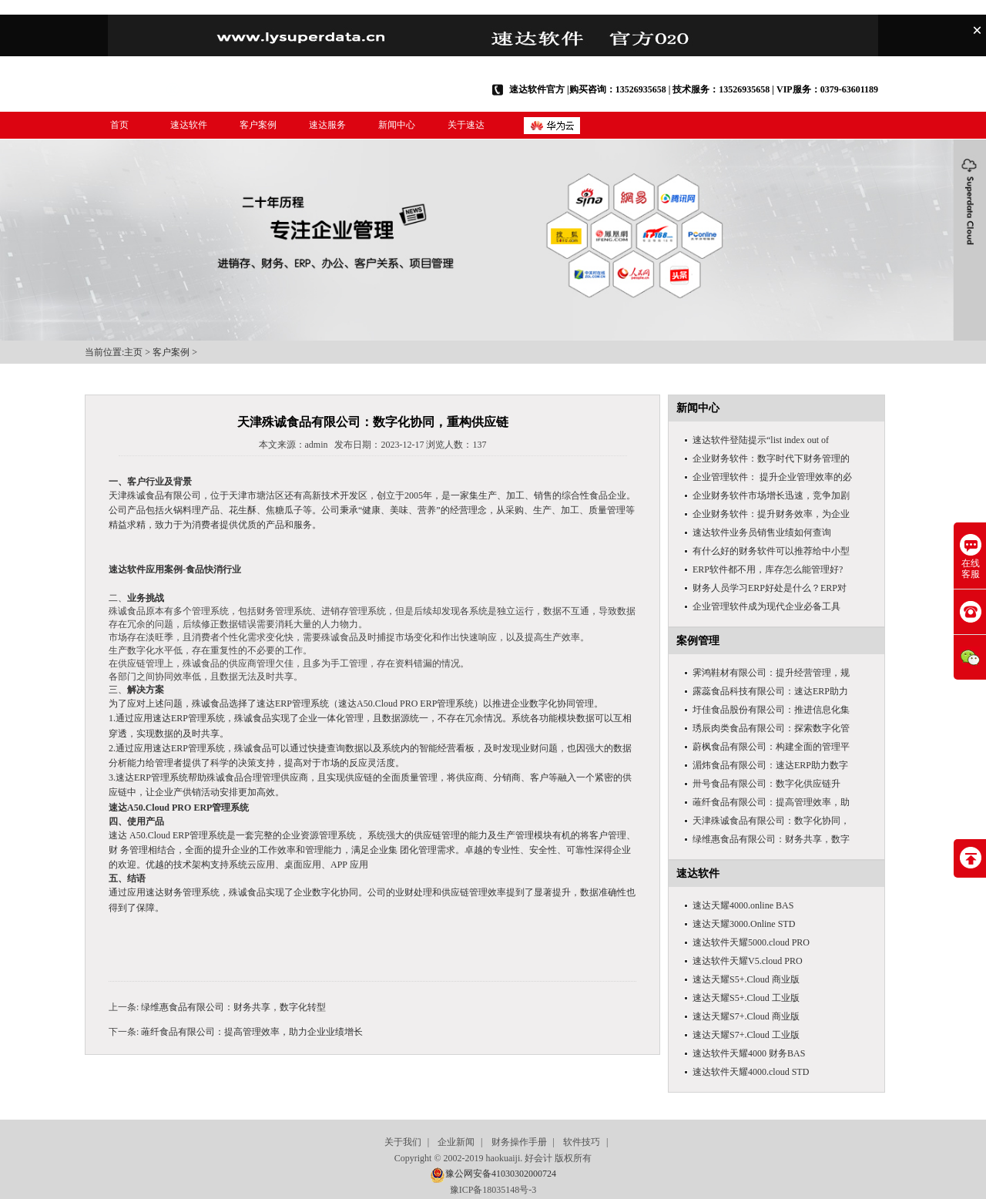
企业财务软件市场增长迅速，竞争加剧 (771, 495)
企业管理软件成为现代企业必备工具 (766, 606)
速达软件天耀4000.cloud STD (751, 1071)
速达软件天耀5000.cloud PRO (751, 942)
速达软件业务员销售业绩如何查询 (762, 532)
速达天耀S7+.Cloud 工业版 (746, 1034)
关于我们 (402, 1142)
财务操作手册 (519, 1142)
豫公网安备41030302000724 (500, 1173)
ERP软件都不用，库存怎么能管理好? (768, 569)
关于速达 (466, 124)
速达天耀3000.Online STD (744, 924)
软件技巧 (581, 1142)
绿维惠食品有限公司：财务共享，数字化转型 (233, 1007)
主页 (133, 352)
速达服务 (327, 124)
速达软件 (188, 124)
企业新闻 (456, 1142)
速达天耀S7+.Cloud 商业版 (746, 1016)
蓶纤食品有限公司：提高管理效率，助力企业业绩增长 (252, 1031)
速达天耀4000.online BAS (743, 905)
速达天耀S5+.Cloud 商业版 (746, 979)
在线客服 (970, 556)
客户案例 (258, 124)
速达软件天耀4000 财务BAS (749, 1053)
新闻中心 (396, 124)
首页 (119, 124)
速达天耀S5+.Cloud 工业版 (746, 997)
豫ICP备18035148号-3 (493, 1189)
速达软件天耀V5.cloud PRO (748, 961)
